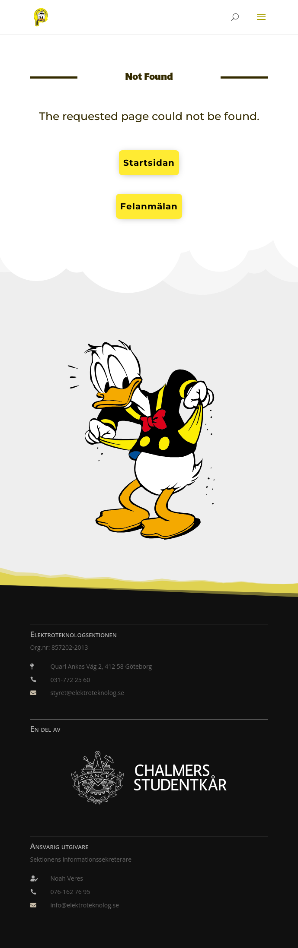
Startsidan (149, 163)
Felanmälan (149, 206)
